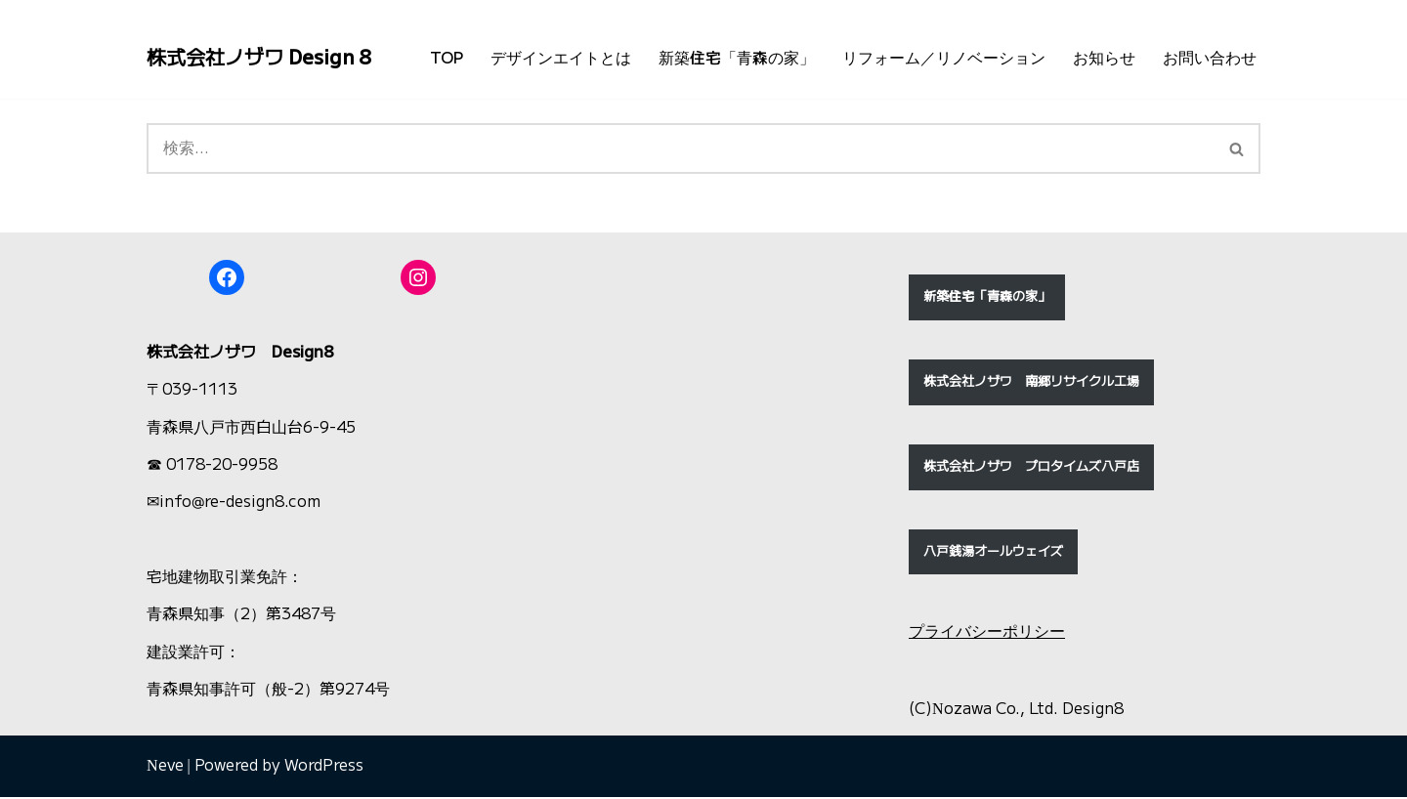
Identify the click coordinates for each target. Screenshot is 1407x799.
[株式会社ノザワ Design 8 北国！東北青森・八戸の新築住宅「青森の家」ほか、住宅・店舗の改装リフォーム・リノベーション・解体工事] (259, 57)
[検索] (681, 150)
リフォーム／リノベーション (943, 58)
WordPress (323, 768)
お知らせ (1104, 58)
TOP (446, 58)
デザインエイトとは (560, 58)
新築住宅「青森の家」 (737, 58)
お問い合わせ (1210, 58)
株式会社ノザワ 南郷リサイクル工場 (1031, 383)
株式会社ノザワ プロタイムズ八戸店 (1031, 468)
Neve (165, 768)
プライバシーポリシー (987, 634)
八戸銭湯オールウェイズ (993, 553)
